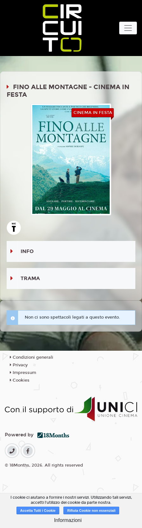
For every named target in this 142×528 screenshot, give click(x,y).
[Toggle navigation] (128, 28)
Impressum (23, 372)
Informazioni (67, 520)
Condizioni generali (31, 357)
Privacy (19, 365)
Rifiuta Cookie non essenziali (91, 510)
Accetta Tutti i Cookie (38, 510)
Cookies (19, 380)
